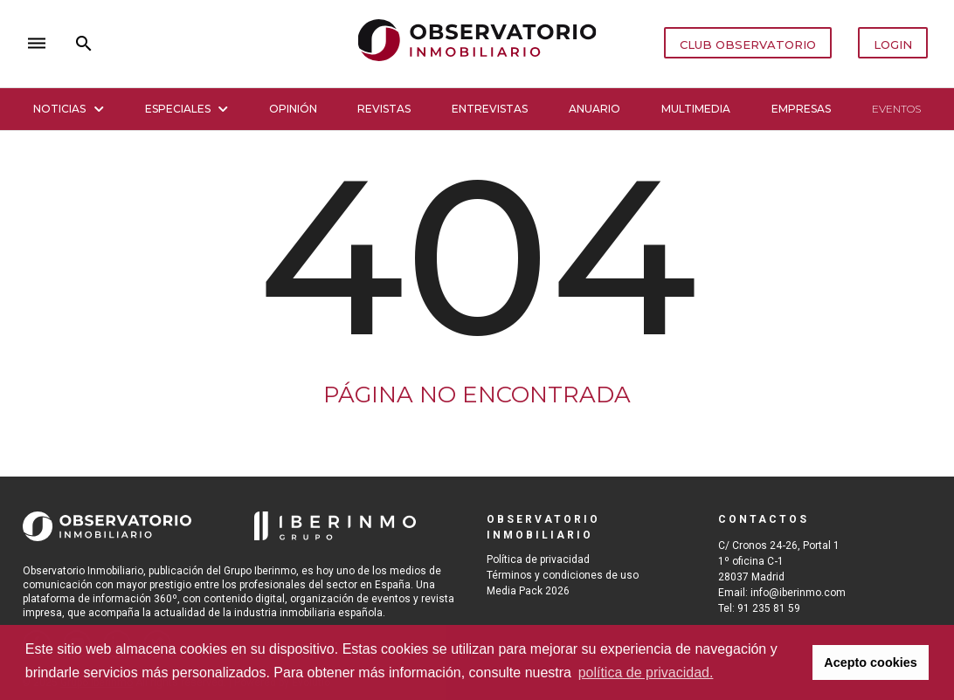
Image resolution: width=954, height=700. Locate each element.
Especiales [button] (186, 108)
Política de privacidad (538, 559)
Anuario (594, 108)
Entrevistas (490, 108)
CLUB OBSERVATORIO (748, 44)
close (267, 43)
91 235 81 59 (768, 608)
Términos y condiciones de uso (563, 575)
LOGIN (893, 44)
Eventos (896, 108)
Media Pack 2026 (528, 591)
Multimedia (695, 108)
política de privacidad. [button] (646, 672)
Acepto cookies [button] (870, 662)
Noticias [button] (68, 108)
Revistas (384, 108)
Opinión (293, 108)
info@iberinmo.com (798, 593)
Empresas (801, 108)
